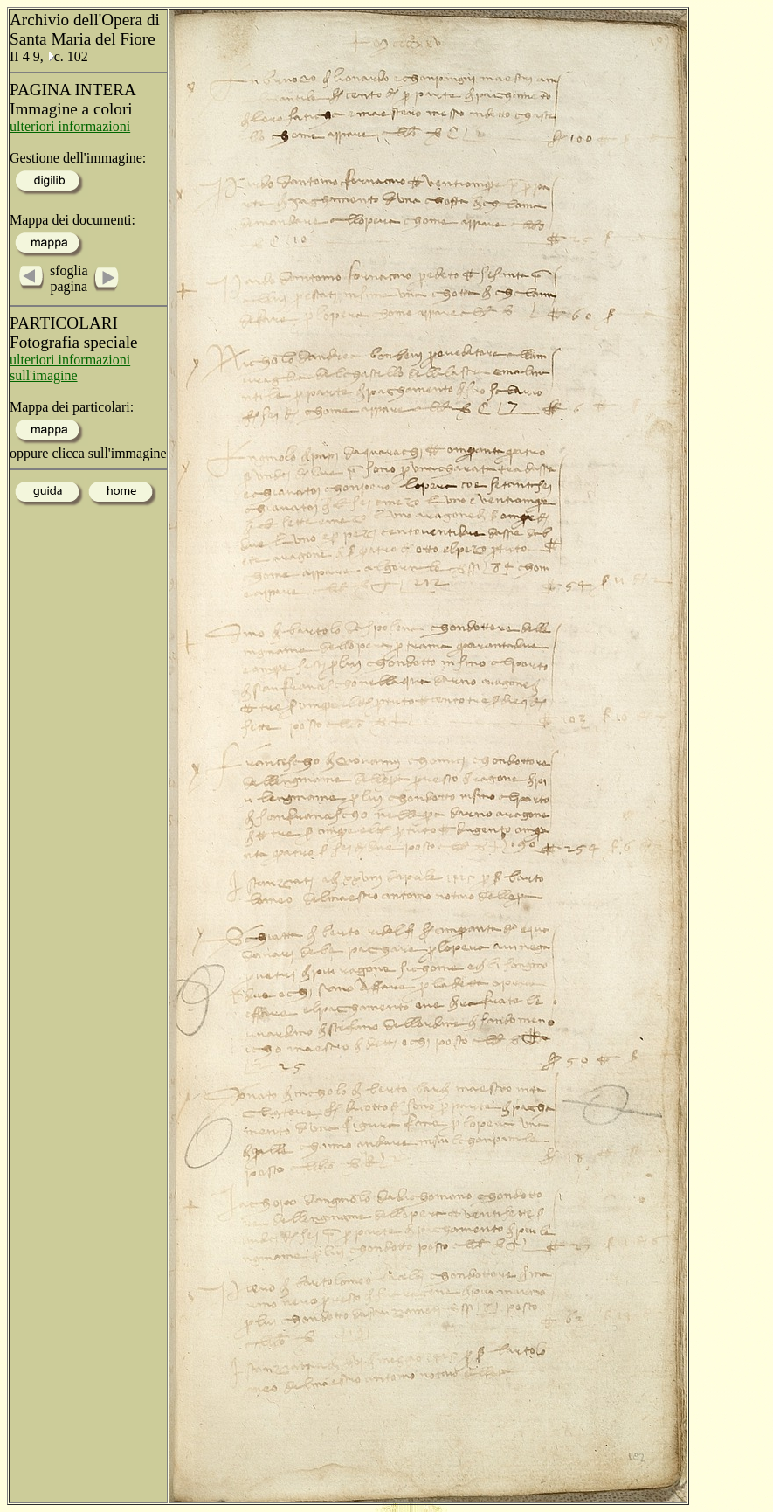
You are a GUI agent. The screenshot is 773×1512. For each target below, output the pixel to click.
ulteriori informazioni (70, 126)
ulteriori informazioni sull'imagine (70, 367)
